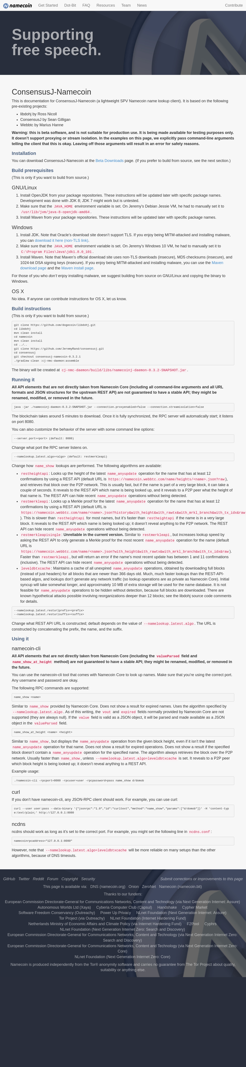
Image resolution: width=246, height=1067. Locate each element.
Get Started (48, 5)
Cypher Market (194, 907)
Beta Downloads (110, 161)
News (142, 5)
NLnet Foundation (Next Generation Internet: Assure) (181, 913)
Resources (106, 5)
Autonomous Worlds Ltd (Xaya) (64, 907)
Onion (134, 886)
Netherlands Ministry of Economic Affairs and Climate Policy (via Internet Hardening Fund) (105, 924)
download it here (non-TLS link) (61, 240)
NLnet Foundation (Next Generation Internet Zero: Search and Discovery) (122, 929)
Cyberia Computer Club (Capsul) (124, 907)
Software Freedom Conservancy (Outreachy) (57, 913)
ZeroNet (149, 886)
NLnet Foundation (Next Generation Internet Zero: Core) (122, 957)
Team (126, 5)
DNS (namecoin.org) (107, 886)
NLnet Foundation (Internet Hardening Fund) (148, 918)
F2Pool (193, 924)
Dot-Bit (70, 5)
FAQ (86, 5)
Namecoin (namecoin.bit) (180, 886)
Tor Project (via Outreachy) (82, 918)
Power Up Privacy (115, 913)
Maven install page (77, 268)
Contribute (234, 5)
